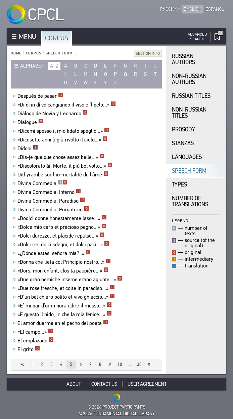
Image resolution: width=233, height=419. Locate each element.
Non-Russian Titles (189, 112)
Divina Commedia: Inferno (49, 192)
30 (139, 364)
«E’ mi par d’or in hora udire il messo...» (64, 306)
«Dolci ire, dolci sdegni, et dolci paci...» (63, 245)
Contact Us (104, 384)
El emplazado (35, 341)
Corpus (56, 38)
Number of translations (190, 201)
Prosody (183, 129)
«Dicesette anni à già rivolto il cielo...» (62, 140)
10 (120, 364)
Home (16, 53)
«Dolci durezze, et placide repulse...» (60, 236)
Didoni (27, 148)
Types (179, 184)
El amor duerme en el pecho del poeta (62, 323)
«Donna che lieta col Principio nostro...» (64, 262)
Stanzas (183, 143)
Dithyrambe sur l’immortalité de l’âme (62, 175)
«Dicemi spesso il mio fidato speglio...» (63, 131)
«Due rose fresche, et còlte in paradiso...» (66, 288)
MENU (27, 37)
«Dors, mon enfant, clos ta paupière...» (62, 271)
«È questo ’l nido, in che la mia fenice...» (64, 314)
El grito (28, 349)
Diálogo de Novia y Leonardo (52, 114)
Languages (187, 157)
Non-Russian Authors (189, 79)
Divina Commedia (42, 183)
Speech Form (59, 53)
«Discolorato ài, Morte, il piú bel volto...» (64, 166)
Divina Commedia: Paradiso (51, 201)
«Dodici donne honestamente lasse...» (62, 218)
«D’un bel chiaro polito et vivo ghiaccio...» (66, 297)
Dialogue (30, 122)
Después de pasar (40, 96)
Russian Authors (183, 59)
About (73, 384)
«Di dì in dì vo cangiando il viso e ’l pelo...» (66, 105)
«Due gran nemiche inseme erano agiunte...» (69, 280)
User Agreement (147, 384)
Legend (180, 220)
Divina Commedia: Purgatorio (53, 210)
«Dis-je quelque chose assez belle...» (60, 157)
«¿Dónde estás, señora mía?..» (54, 253)
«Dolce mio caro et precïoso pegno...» (61, 227)
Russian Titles (191, 95)
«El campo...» (35, 332)
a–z (54, 66)
